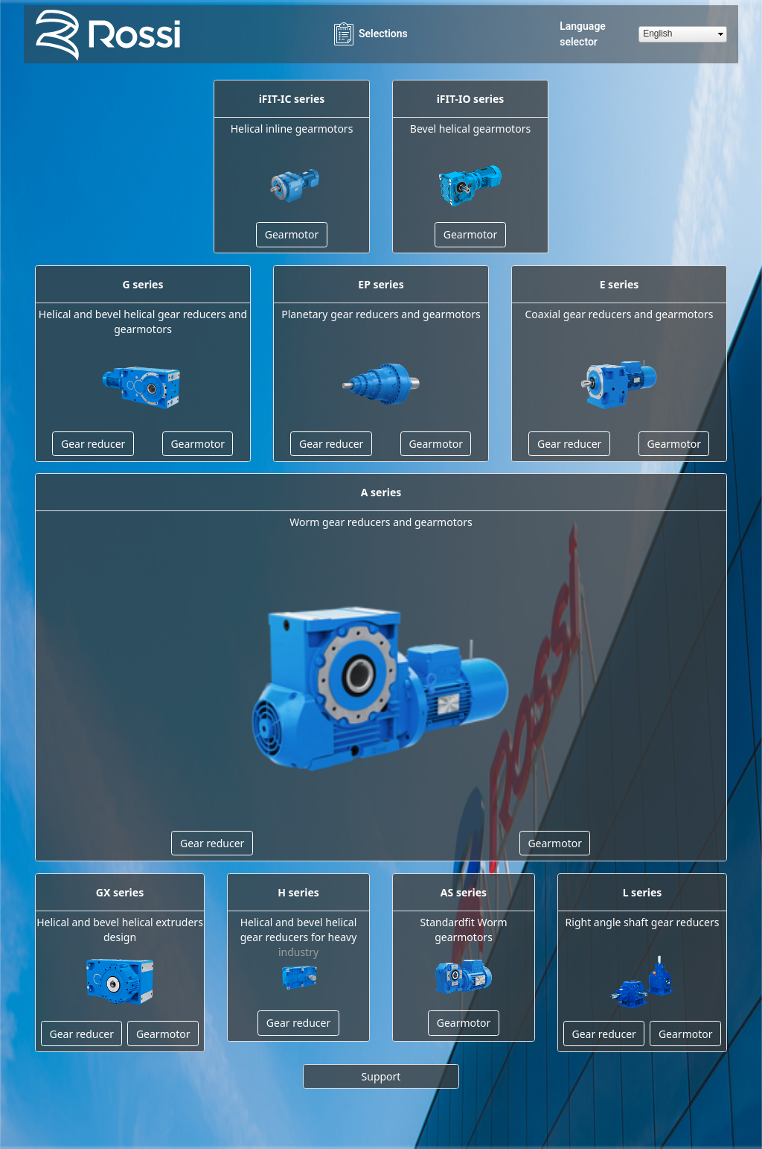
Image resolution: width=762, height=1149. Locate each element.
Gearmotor (292, 234)
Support (381, 1076)
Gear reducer (93, 444)
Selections (369, 33)
